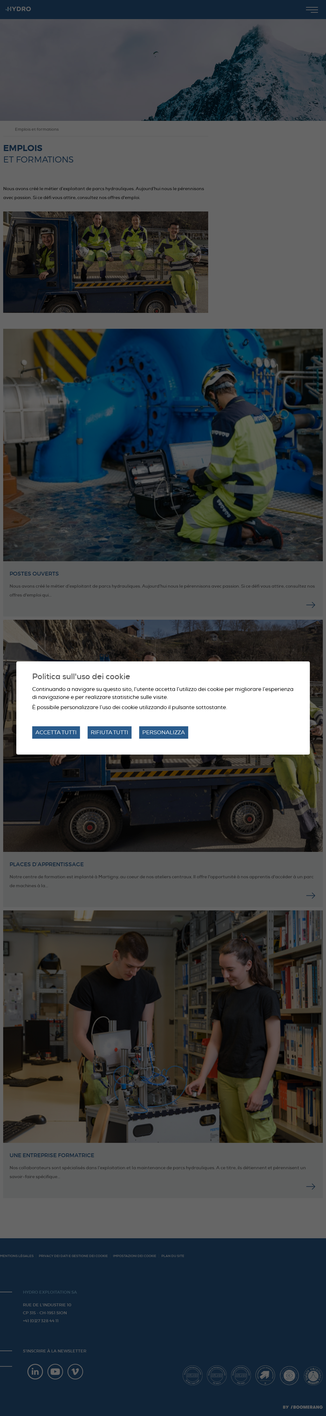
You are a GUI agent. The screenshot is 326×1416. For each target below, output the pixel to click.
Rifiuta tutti (109, 732)
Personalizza (163, 732)
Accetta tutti (56, 732)
